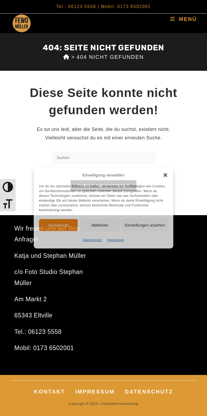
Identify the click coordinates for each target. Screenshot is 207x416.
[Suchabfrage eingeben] (103, 158)
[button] (165, 175)
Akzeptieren (58, 225)
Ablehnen (99, 225)
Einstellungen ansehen (145, 225)
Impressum (115, 240)
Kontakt (49, 392)
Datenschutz (92, 240)
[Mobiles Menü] (183, 19)
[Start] (66, 57)
